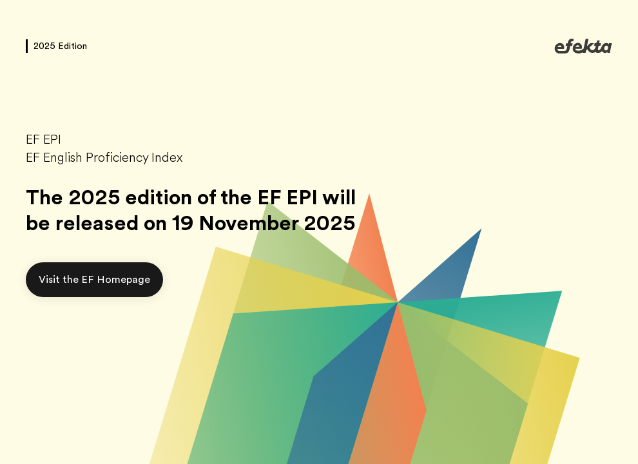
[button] (94, 279)
